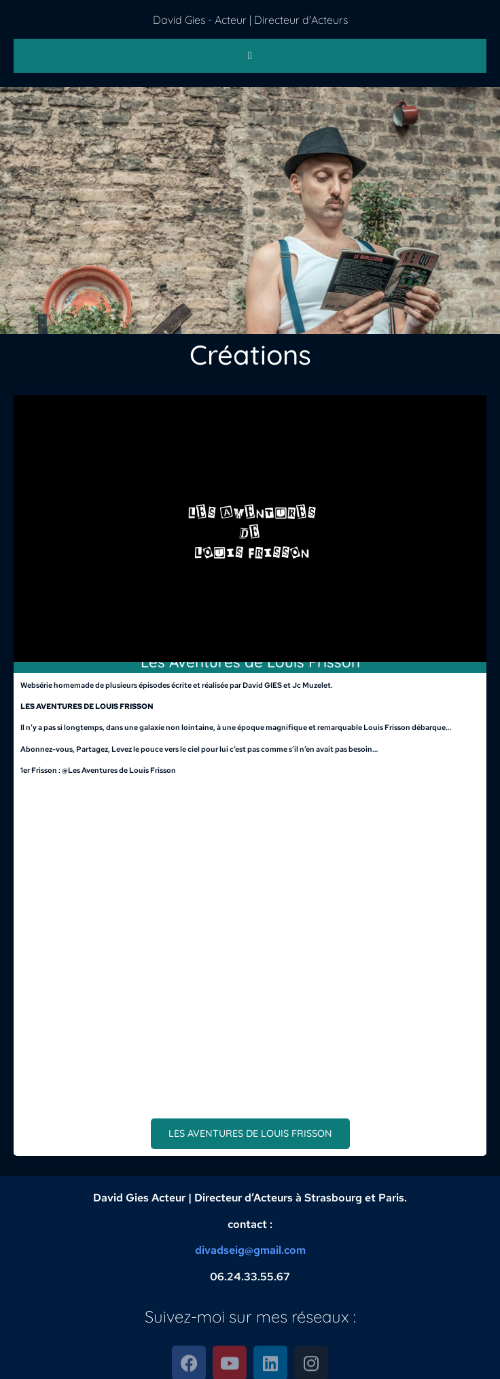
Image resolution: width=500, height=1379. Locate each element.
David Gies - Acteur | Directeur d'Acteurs (250, 20)
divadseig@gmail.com (250, 1250)
